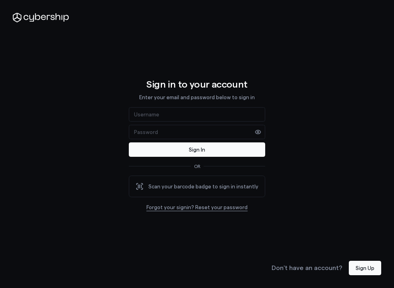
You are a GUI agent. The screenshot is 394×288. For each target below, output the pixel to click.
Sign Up (365, 268)
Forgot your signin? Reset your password (197, 207)
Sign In (197, 149)
